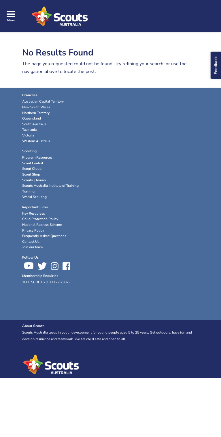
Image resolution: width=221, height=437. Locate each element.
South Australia (34, 124)
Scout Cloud (31, 168)
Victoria (28, 135)
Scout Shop (31, 174)
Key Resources (33, 213)
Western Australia (36, 141)
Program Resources (37, 157)
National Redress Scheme (42, 224)
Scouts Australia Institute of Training (50, 185)
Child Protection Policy (40, 219)
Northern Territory (36, 113)
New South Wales (36, 107)
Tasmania (29, 129)
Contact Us (30, 241)
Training (28, 191)
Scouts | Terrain (34, 180)
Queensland (31, 118)
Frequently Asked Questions (44, 236)
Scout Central (32, 163)
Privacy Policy (33, 230)
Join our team (32, 247)
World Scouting (34, 197)
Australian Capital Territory (43, 101)
